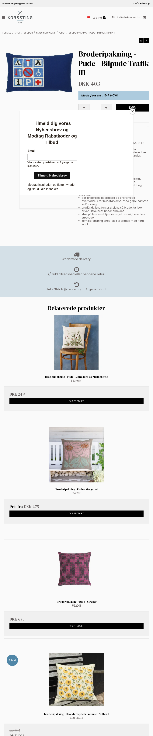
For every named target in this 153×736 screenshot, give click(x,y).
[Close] (132, 111)
